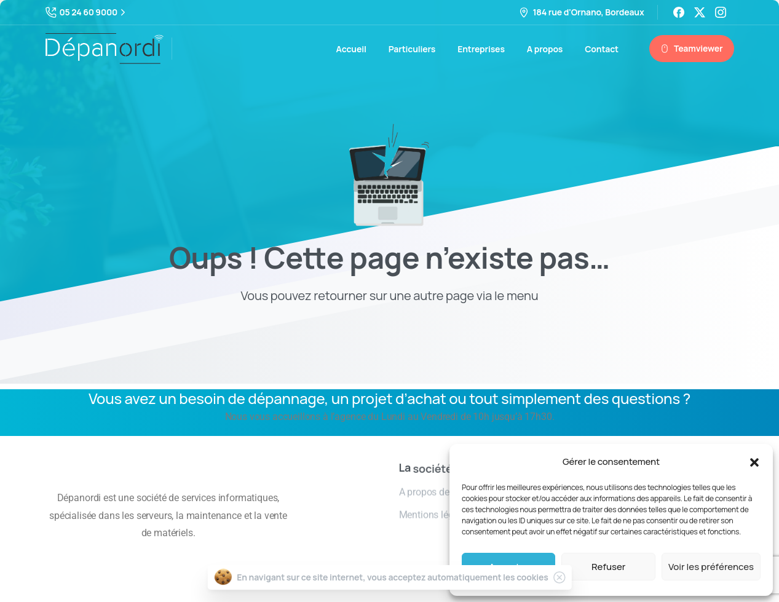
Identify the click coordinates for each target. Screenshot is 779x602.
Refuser (608, 566)
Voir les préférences (711, 566)
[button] (754, 462)
